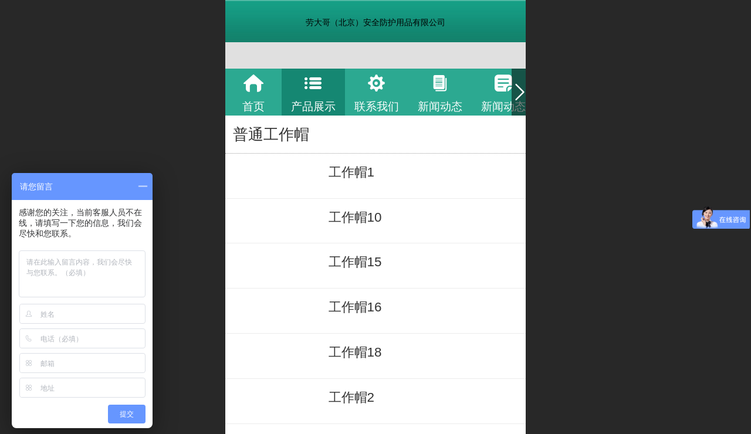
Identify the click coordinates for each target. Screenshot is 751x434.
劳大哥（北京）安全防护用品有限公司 (375, 22)
